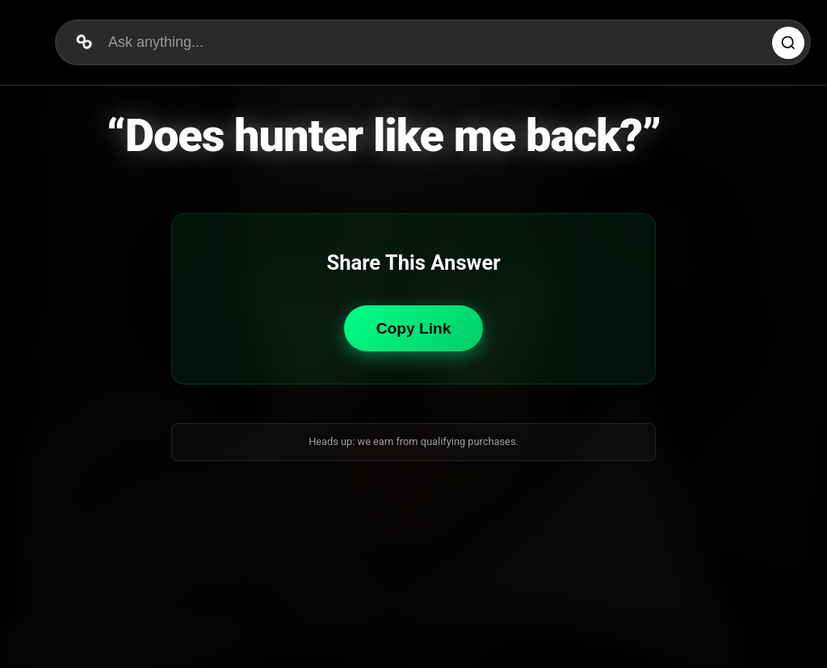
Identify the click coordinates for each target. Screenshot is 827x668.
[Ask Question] (788, 43)
